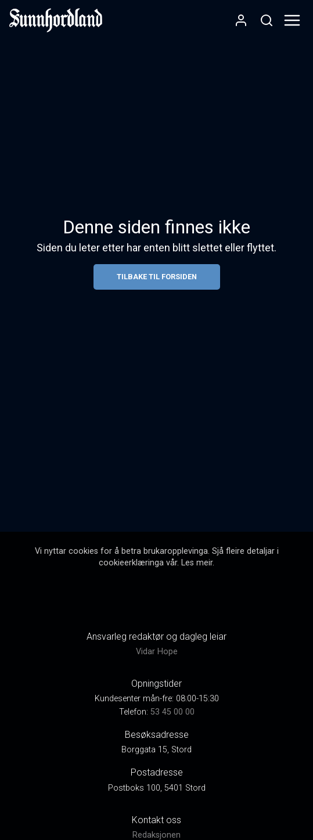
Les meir (197, 563)
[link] (55, 20)
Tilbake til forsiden (157, 276)
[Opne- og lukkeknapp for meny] (292, 20)
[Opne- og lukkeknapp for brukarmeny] (241, 20)
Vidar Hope (157, 652)
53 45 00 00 (172, 712)
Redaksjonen (156, 835)
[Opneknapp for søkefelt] (266, 20)
